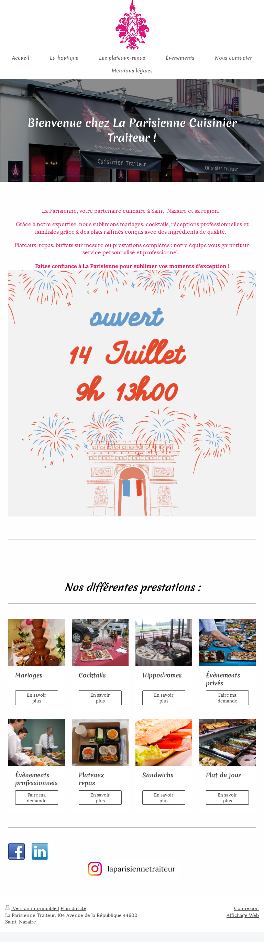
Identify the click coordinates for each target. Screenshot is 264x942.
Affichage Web (243, 914)
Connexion (246, 907)
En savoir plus (36, 697)
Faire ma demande (227, 697)
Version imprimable (31, 907)
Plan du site (73, 907)
